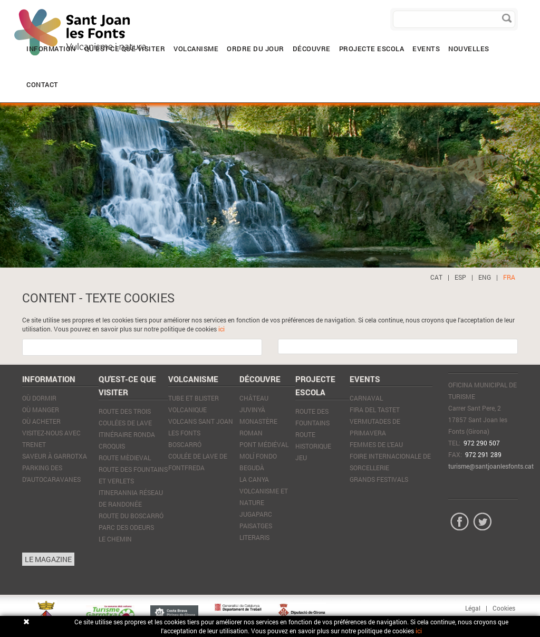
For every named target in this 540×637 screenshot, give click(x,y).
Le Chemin (115, 539)
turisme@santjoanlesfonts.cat (491, 466)
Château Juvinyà (253, 404)
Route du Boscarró (131, 515)
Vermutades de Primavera (375, 427)
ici (221, 329)
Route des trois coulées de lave (125, 417)
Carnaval (366, 398)
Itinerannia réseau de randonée (131, 498)
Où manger (40, 409)
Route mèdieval (125, 457)
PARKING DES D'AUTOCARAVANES (51, 473)
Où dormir (39, 398)
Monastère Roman (258, 427)
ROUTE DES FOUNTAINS (312, 417)
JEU (301, 457)
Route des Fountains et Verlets (133, 475)
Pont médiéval (263, 444)
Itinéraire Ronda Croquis (127, 440)
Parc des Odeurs (126, 527)
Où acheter (41, 421)
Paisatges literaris (255, 531)
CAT (436, 277)
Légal (472, 608)
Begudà (251, 467)
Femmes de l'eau (376, 444)
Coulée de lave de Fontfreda (197, 462)
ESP (460, 277)
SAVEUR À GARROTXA (54, 456)
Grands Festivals (379, 479)
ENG (484, 277)
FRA (509, 277)
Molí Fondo (258, 456)
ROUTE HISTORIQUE (313, 440)
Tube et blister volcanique (193, 404)
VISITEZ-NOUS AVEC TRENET (51, 439)
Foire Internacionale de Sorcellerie (390, 462)
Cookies (504, 608)
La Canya (254, 479)
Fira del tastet (375, 409)
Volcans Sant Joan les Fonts (200, 427)
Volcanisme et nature (263, 497)
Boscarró (184, 444)
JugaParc (255, 514)
